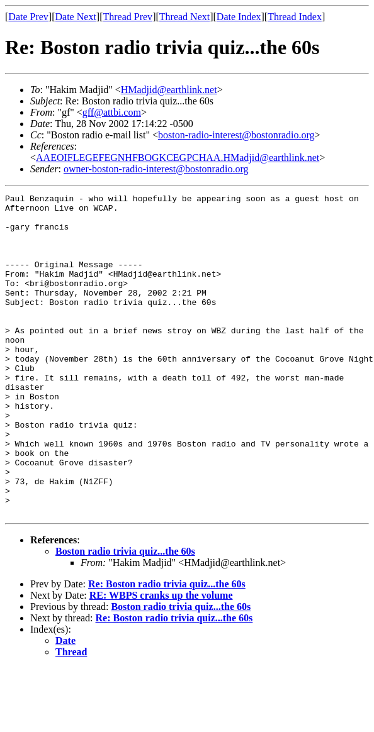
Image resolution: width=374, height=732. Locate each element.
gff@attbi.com (111, 112)
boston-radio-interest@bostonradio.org (236, 135)
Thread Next (184, 16)
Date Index (239, 16)
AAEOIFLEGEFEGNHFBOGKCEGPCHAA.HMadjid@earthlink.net (177, 157)
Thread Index (295, 16)
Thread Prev (127, 16)
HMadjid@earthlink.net (169, 89)
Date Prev (28, 16)
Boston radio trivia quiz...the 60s (125, 615)
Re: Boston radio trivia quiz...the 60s (167, 648)
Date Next (75, 16)
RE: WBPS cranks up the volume (161, 659)
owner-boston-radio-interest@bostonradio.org (156, 169)
